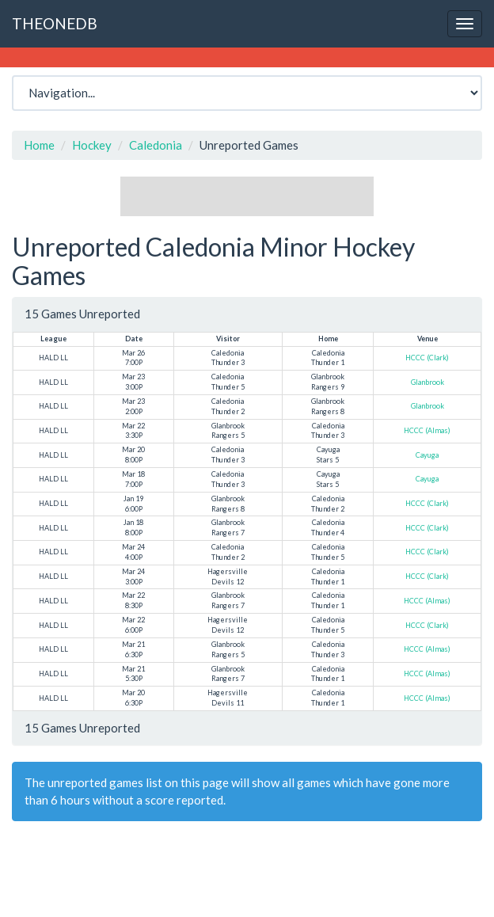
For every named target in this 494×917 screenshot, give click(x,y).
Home (39, 145)
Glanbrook (427, 382)
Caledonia (155, 145)
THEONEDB (54, 23)
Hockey (92, 145)
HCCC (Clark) (427, 357)
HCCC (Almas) (427, 430)
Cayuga (427, 455)
